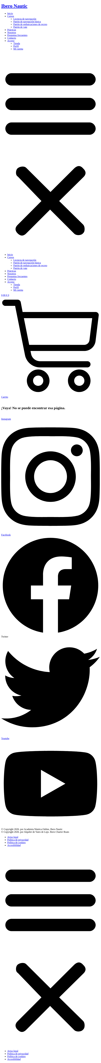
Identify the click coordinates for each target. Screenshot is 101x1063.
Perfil (16, 46)
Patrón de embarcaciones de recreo (30, 24)
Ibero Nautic (14, 6)
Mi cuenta (18, 49)
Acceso (10, 40)
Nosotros (11, 32)
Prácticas (11, 29)
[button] (50, 152)
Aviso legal (12, 837)
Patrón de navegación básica (27, 21)
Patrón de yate (20, 27)
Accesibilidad (14, 845)
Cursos (10, 16)
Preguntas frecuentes (17, 35)
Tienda (16, 43)
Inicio (10, 13)
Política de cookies (16, 842)
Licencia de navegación (24, 19)
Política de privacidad (18, 839)
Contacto (11, 38)
